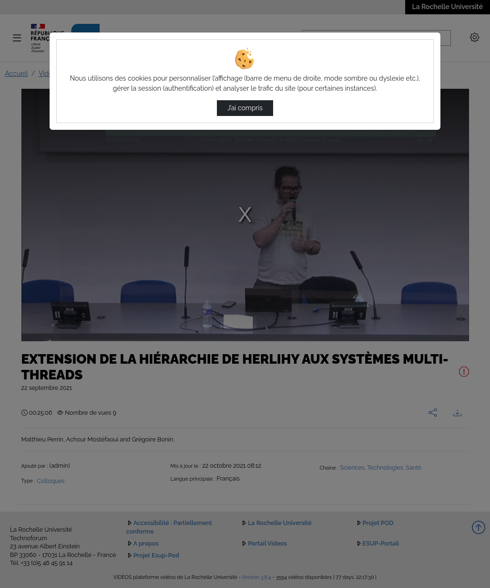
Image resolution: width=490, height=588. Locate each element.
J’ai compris (245, 108)
